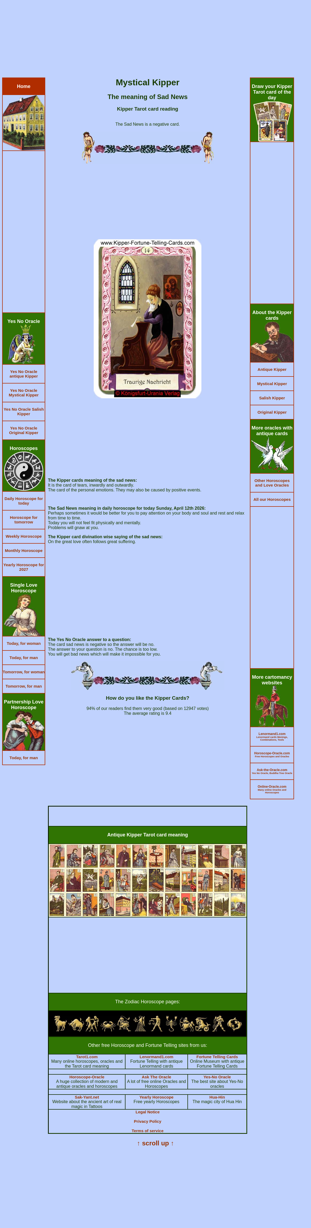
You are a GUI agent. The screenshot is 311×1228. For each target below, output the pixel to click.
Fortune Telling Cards (217, 1056)
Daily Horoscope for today (24, 500)
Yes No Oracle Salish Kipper (24, 411)
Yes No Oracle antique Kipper (23, 373)
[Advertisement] (155, 40)
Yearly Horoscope (156, 1097)
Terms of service (147, 1130)
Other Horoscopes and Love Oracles (272, 482)
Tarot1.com (87, 1056)
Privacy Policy (147, 1121)
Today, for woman (24, 643)
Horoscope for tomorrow (24, 519)
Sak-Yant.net (87, 1097)
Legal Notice (148, 1112)
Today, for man (23, 657)
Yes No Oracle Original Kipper (23, 430)
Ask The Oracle (156, 1077)
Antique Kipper (272, 369)
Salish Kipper (272, 398)
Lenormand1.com (156, 1056)
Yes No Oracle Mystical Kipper (24, 392)
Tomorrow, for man (24, 686)
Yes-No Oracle (217, 1077)
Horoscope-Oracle (86, 1077)
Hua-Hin (217, 1097)
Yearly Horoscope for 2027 (24, 567)
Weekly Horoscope (24, 536)
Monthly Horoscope (24, 550)
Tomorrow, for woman (24, 672)
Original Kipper (271, 412)
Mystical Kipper (272, 383)
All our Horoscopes (272, 499)
